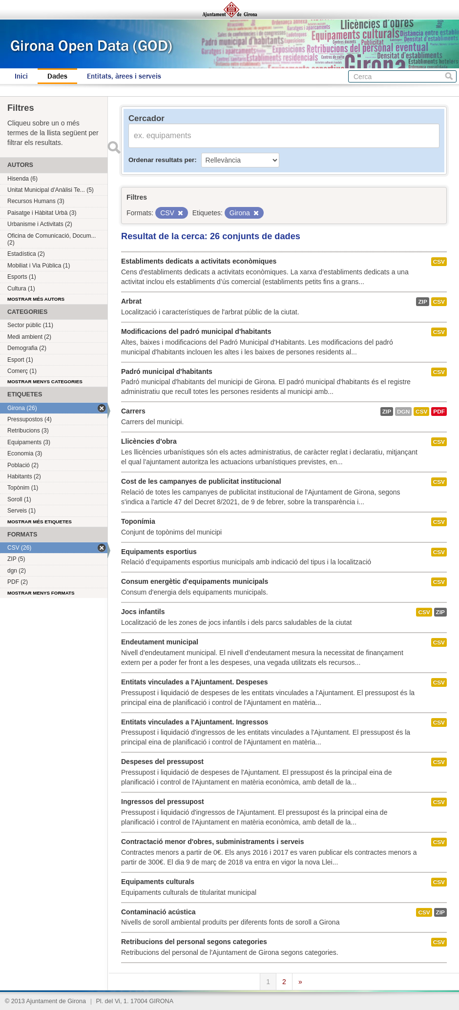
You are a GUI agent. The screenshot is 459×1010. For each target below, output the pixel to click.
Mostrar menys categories (45, 381)
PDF (439, 411)
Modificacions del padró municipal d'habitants (196, 331)
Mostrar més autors (35, 299)
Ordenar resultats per (161, 160)
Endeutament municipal (159, 642)
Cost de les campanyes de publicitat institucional (201, 481)
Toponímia (138, 521)
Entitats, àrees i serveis (124, 76)
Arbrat (131, 301)
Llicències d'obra (149, 441)
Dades (57, 76)
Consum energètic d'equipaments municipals (194, 581)
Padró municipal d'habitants (166, 371)
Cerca (449, 76)
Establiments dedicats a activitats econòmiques (198, 261)
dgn (403, 411)
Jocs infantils (143, 612)
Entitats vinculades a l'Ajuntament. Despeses (194, 682)
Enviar (113, 147)
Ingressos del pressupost (162, 801)
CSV (439, 261)
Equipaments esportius (159, 552)
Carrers (133, 411)
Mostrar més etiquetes (39, 521)
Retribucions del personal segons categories (194, 942)
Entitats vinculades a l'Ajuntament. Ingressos (194, 722)
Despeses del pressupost (162, 761)
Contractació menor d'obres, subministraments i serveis (212, 841)
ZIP (422, 301)
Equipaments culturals (157, 882)
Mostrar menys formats (41, 593)
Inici (21, 76)
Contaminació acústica (158, 912)
